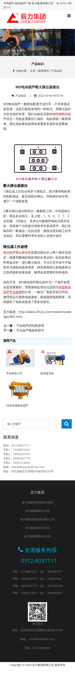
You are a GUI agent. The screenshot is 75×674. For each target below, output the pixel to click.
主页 (32, 71)
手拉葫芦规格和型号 (30, 330)
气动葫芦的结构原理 (30, 325)
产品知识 (56, 71)
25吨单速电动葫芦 (17, 405)
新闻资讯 (43, 71)
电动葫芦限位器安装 (17, 252)
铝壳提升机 (47, 373)
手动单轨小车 (14, 373)
